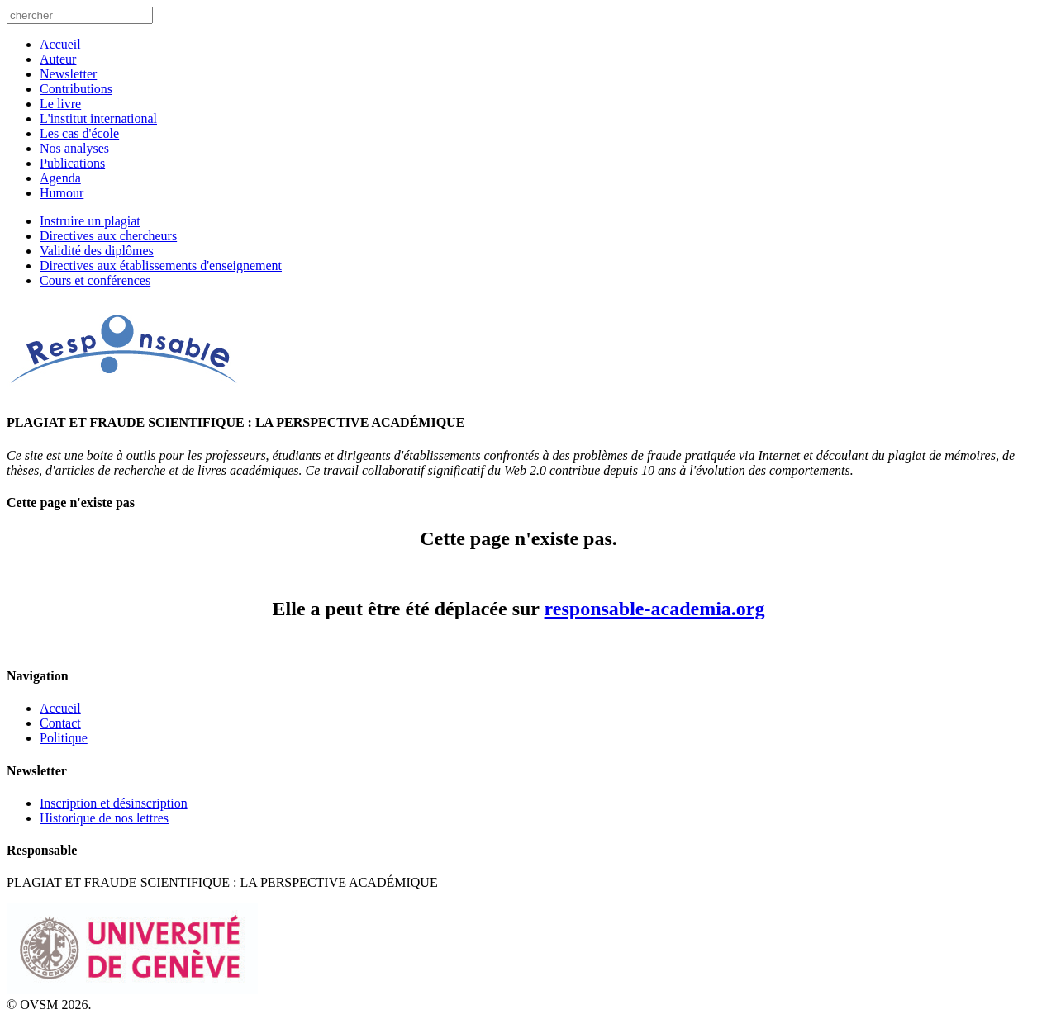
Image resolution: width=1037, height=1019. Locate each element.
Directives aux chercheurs (108, 236)
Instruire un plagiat (90, 221)
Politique (64, 738)
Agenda (60, 178)
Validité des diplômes (97, 251)
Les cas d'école (79, 133)
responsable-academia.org (655, 608)
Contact (60, 723)
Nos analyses (74, 148)
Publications (72, 163)
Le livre (60, 104)
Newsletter (68, 74)
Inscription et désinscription (114, 803)
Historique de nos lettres (104, 818)
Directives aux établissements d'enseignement (161, 265)
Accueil (60, 44)
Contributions (76, 89)
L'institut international (98, 118)
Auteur (58, 59)
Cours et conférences (95, 280)
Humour (61, 193)
